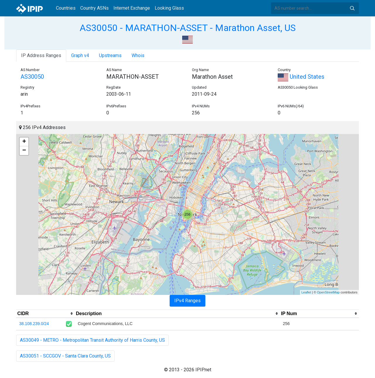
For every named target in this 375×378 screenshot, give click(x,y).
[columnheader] (45, 314)
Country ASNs (94, 8)
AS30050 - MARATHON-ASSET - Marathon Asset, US (188, 27)
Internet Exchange (131, 8)
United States (301, 76)
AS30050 (32, 76)
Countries (66, 8)
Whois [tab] (138, 55)
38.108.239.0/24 (34, 323)
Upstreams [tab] (110, 55)
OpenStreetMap (328, 292)
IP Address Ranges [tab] (41, 55)
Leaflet (306, 292)
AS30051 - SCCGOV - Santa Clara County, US (65, 356)
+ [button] (24, 142)
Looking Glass (169, 8)
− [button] (24, 150)
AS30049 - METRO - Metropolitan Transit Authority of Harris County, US (92, 340)
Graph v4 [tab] (80, 55)
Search (352, 8)
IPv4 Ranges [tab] (187, 300)
